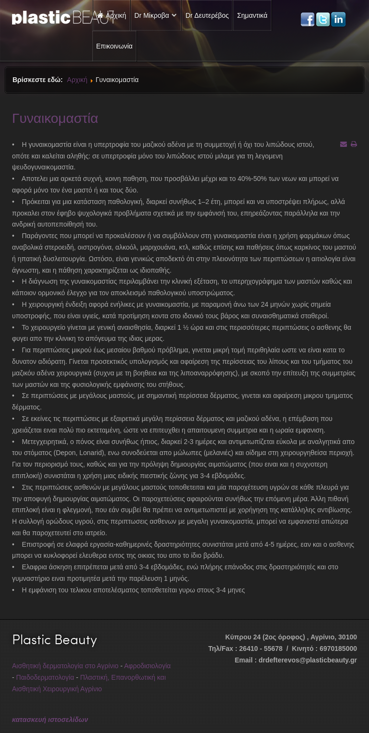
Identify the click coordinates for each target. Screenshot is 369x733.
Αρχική (77, 80)
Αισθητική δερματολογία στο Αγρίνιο (65, 666)
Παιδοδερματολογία (45, 677)
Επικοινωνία (114, 46)
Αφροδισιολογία (147, 666)
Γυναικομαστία (55, 117)
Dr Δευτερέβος (207, 15)
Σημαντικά (252, 15)
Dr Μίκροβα (152, 15)
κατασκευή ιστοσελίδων (50, 719)
